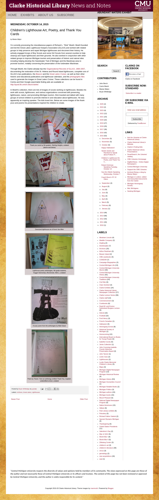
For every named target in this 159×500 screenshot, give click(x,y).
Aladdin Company (105, 240)
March (104, 202)
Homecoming (104, 334)
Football (102, 316)
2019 (102, 123)
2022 (102, 113)
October (105, 145)
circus (101, 451)
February (105, 205)
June (104, 192)
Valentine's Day (105, 431)
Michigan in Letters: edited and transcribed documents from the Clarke (137, 179)
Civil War (102, 282)
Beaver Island (104, 254)
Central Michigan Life (107, 265)
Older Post (84, 399)
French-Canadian (105, 321)
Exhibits (27, 15)
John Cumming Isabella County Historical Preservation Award (108, 349)
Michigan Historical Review (109, 374)
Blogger (110, 488)
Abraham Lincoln (105, 237)
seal (100, 459)
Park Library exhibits (106, 411)
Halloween (103, 324)
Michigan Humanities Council (110, 382)
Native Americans (105, 405)
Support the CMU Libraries (137, 169)
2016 (102, 132)
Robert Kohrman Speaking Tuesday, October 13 (109, 167)
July (103, 189)
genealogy (103, 453)
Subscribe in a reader (133, 93)
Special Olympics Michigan (109, 419)
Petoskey (102, 413)
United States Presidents (108, 426)
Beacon (39, 74)
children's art (104, 445)
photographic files (77, 77)
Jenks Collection (105, 344)
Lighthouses (36, 392)
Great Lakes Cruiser (57, 74)
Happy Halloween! (108, 148)
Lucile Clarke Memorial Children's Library (107, 363)
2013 (102, 216)
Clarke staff (103, 298)
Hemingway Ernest (106, 327)
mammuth (94, 488)
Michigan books (105, 395)
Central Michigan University (137, 167)
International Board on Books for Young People (110, 338)
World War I (103, 437)
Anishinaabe (103, 246)
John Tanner (103, 354)
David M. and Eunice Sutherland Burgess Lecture (109, 307)
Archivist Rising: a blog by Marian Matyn (136, 173)
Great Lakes (27, 392)
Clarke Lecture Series (107, 295)
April (104, 199)
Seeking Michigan (133, 191)
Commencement (105, 301)
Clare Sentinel (104, 285)
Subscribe (65, 15)
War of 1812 (103, 434)
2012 (102, 219)
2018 (102, 126)
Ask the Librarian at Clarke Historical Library (137, 138)
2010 (102, 225)
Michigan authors (105, 392)
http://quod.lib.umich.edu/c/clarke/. (24, 85)
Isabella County (105, 342)
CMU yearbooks (105, 257)
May (103, 196)
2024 (102, 107)
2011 (102, 222)
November (106, 142)
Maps (101, 367)
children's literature (106, 448)
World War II (103, 439)
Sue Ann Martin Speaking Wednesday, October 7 (110, 173)
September (106, 183)
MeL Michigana (132, 188)
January (105, 208)
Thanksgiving (104, 424)
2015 (102, 136)
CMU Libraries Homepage (136, 159)
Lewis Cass (103, 357)
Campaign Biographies (107, 262)
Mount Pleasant (105, 398)
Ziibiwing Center (105, 442)
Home (12, 15)
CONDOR (103, 260)
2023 (102, 110)
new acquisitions (105, 456)
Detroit (101, 313)
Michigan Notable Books (108, 387)
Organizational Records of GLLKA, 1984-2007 (66, 69)
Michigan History (105, 379)
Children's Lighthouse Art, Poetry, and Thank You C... (110, 160)
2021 (102, 117)
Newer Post (15, 399)
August (104, 186)
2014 (102, 212)
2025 (102, 104)
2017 (102, 129)
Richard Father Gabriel (107, 416)
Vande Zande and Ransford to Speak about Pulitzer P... (109, 153)
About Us (45, 15)
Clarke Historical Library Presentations (136, 151)
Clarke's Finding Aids (135, 147)
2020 (102, 120)
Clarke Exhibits (104, 288)
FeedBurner (141, 123)
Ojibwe (101, 408)
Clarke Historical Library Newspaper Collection (108, 291)
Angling (102, 243)
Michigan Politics (105, 389)
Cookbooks (103, 303)
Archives (19, 392)
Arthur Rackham (105, 251)
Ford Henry (103, 318)
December (106, 138)
